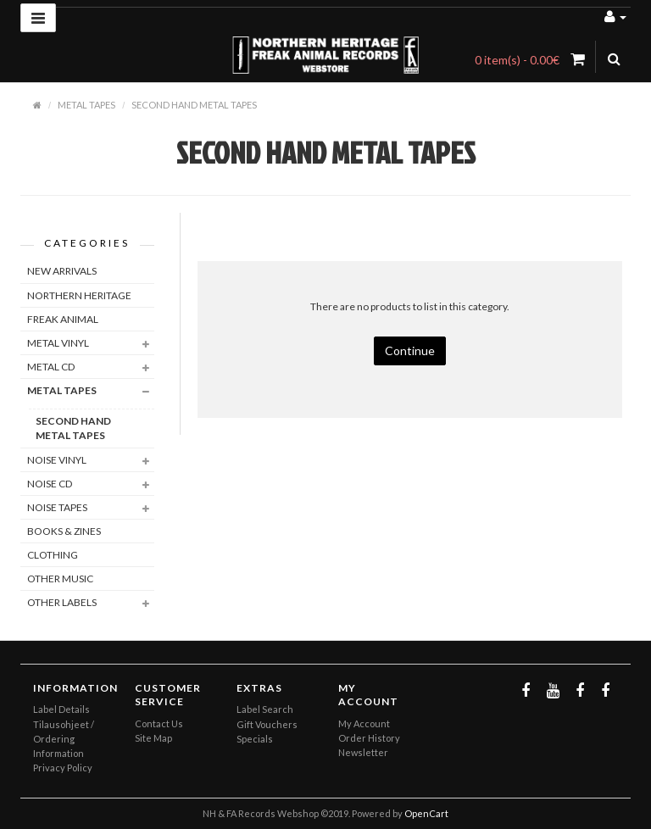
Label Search (264, 709)
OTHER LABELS (62, 602)
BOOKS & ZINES (64, 531)
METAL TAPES (86, 104)
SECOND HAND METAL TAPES (194, 104)
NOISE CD (49, 483)
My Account (364, 723)
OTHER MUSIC (60, 578)
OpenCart (426, 813)
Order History (369, 737)
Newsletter (363, 752)
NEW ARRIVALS (62, 270)
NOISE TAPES (57, 507)
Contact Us (159, 723)
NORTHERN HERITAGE (79, 295)
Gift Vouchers (267, 724)
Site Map (153, 737)
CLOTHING (52, 554)
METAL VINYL (58, 343)
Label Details (61, 709)
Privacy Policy (62, 767)
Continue (410, 350)
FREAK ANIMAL (62, 319)
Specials (254, 738)
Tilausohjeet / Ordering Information (63, 739)
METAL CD (51, 366)
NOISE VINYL (56, 459)
